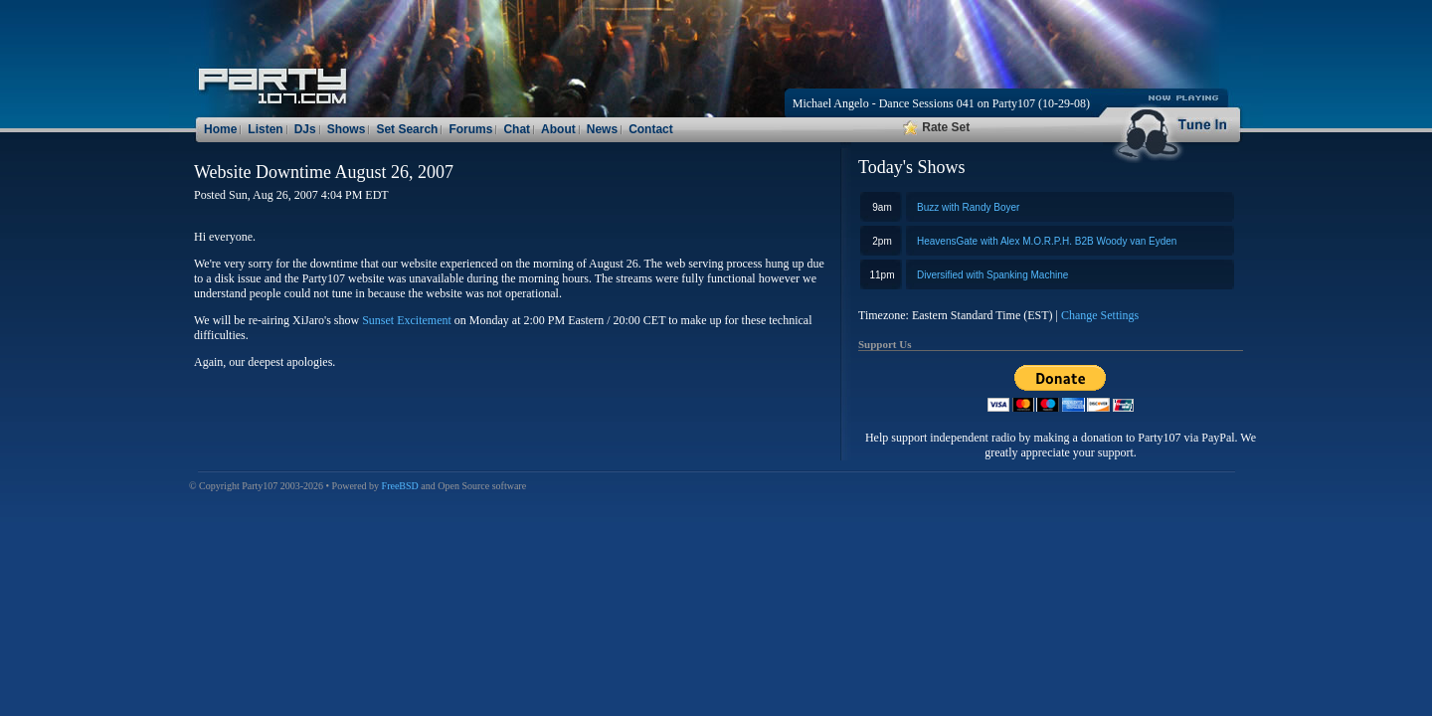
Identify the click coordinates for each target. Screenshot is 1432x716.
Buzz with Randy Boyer (968, 207)
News (602, 129)
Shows (346, 129)
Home (220, 129)
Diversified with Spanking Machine (992, 274)
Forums (470, 129)
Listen (265, 129)
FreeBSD (400, 485)
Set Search (407, 129)
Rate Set (936, 127)
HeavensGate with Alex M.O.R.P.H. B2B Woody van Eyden (1046, 241)
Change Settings (1100, 315)
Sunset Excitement (406, 320)
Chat (516, 129)
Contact (650, 129)
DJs (305, 129)
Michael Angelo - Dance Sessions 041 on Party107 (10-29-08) (941, 103)
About (558, 129)
